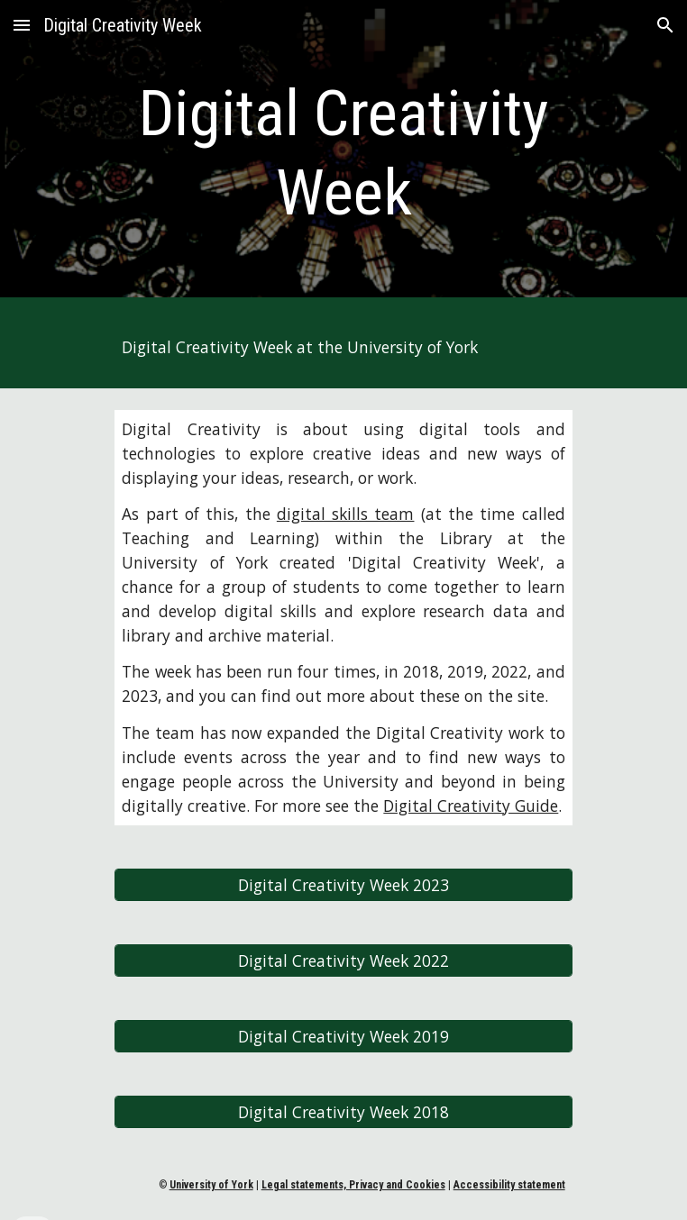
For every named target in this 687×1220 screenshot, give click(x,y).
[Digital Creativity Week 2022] (343, 960)
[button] (21, 25)
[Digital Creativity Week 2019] (343, 1035)
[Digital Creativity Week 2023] (343, 884)
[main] (343, 154)
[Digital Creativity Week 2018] (343, 1111)
